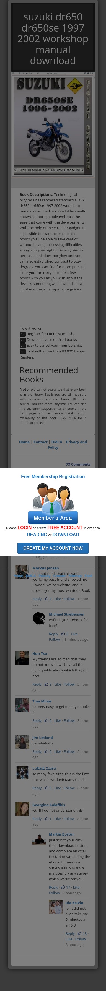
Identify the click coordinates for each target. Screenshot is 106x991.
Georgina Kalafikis (48, 804)
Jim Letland (42, 737)
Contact (40, 441)
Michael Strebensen (66, 614)
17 (65, 887)
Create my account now (53, 548)
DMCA (56, 441)
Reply (37, 598)
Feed (88, 576)
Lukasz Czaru (44, 768)
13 (82, 933)
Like (57, 598)
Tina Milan (41, 701)
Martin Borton (61, 834)
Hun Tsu (39, 653)
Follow (69, 598)
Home (24, 441)
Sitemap (75, 576)
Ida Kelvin (74, 902)
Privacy (45, 576)
